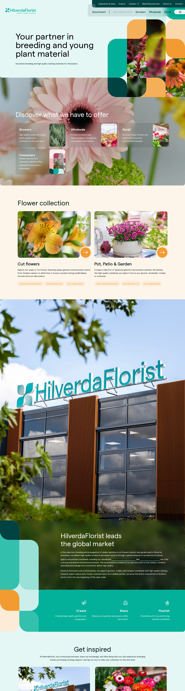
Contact (179, 3)
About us (167, 3)
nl (173, 12)
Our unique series (75, 283)
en (177, 12)
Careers (132, 3)
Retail (164, 11)
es (181, 12)
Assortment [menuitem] (96, 11)
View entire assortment (30, 283)
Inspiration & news (107, 3)
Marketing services (151, 3)
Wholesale (152, 11)
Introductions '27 (131, 283)
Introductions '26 (54, 283)
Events (122, 3)
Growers (137, 11)
